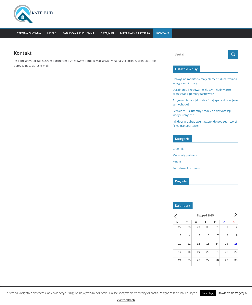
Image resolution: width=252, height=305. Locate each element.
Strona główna (29, 33)
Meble (51, 33)
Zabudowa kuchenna (78, 33)
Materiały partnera (135, 33)
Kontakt (162, 33)
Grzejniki (107, 33)
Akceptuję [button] (208, 293)
